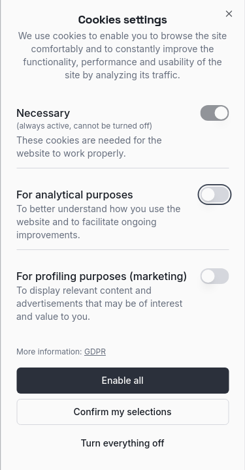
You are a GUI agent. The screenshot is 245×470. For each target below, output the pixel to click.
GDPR (95, 351)
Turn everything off (122, 442)
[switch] (214, 113)
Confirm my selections (122, 411)
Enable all (123, 380)
